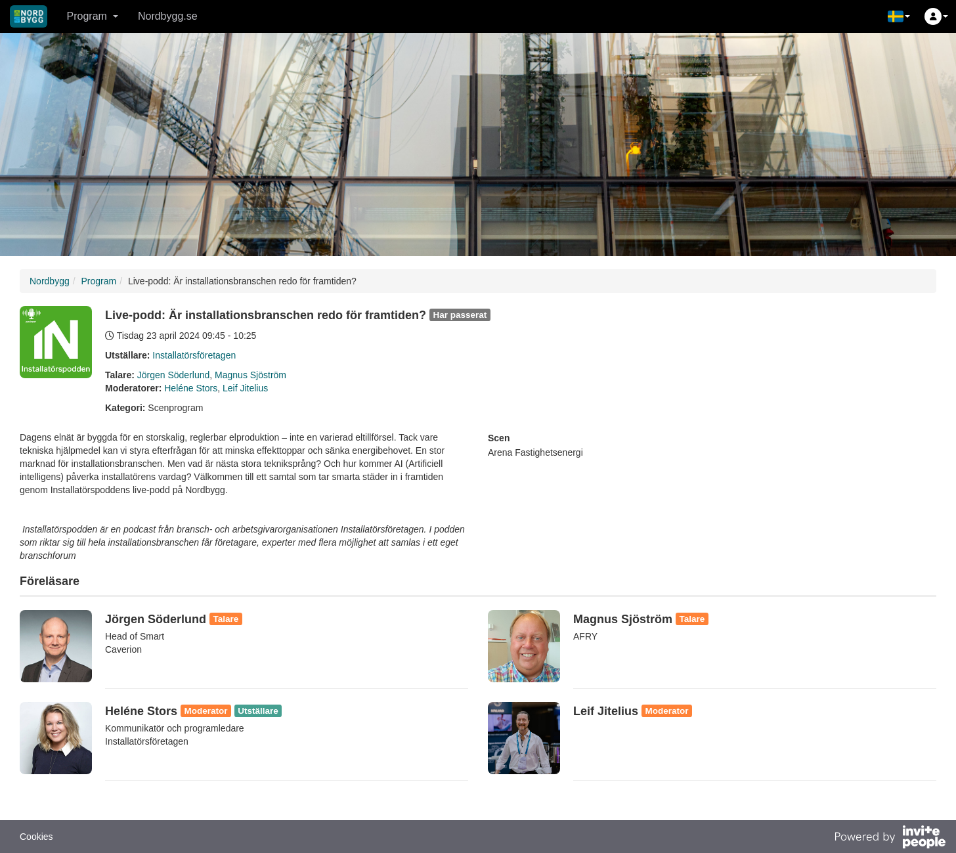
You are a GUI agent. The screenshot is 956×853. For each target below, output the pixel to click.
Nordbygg (50, 281)
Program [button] (92, 16)
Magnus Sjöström (250, 375)
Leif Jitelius (245, 388)
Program (98, 281)
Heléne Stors (190, 388)
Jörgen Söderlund (173, 375)
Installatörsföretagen (194, 355)
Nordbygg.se (168, 16)
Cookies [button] (36, 836)
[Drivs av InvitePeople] (889, 838)
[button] (899, 16)
